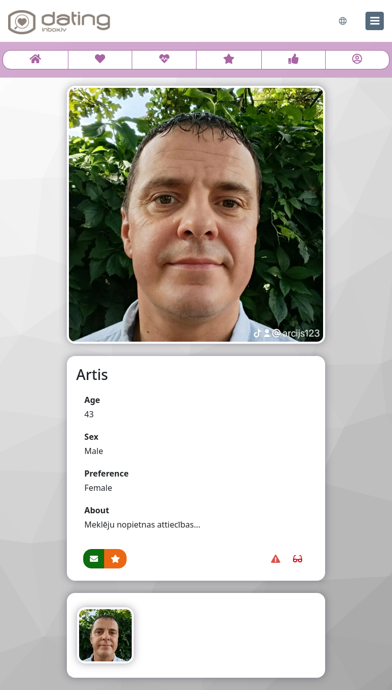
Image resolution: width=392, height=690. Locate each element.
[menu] (374, 21)
